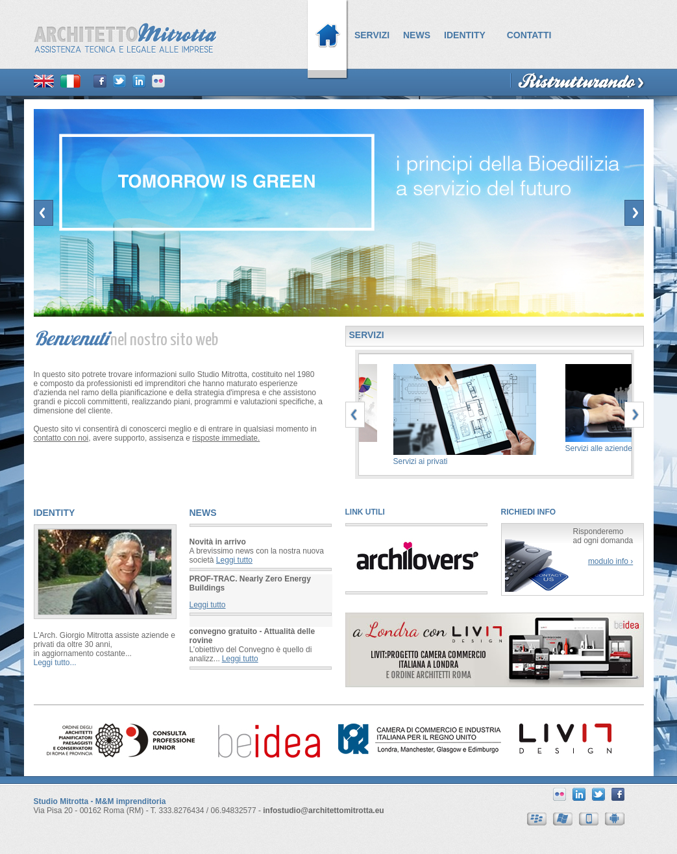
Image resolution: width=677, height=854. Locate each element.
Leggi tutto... (55, 662)
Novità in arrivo (218, 541)
